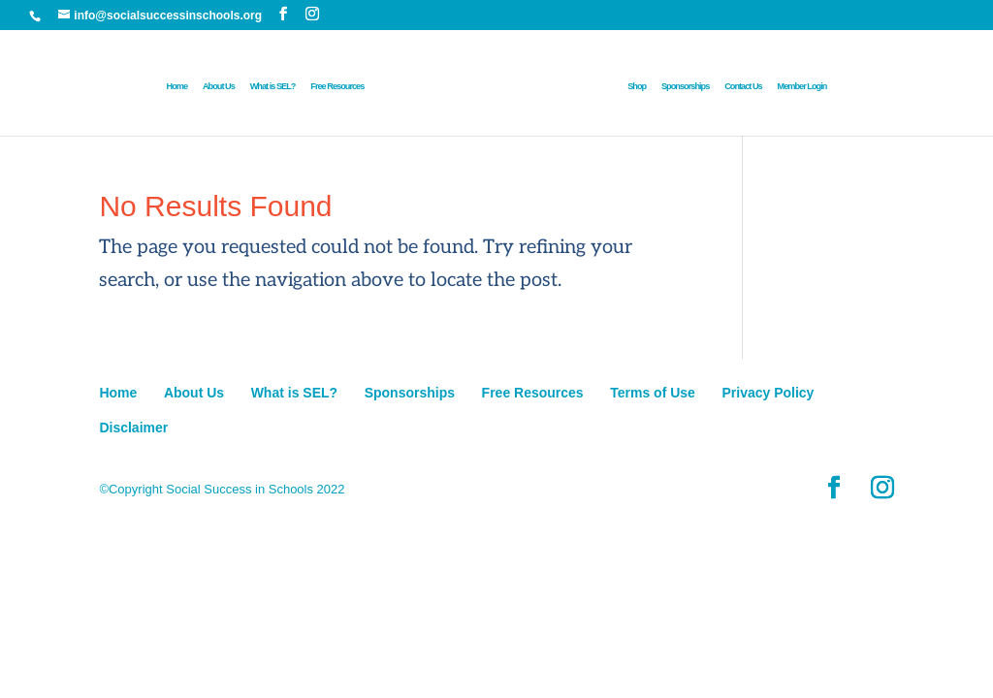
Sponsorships (685, 86)
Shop (636, 86)
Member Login (802, 86)
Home (177, 86)
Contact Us (743, 86)
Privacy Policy (767, 392)
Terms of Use (652, 392)
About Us (219, 86)
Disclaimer (133, 427)
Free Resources (337, 86)
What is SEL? (273, 86)
